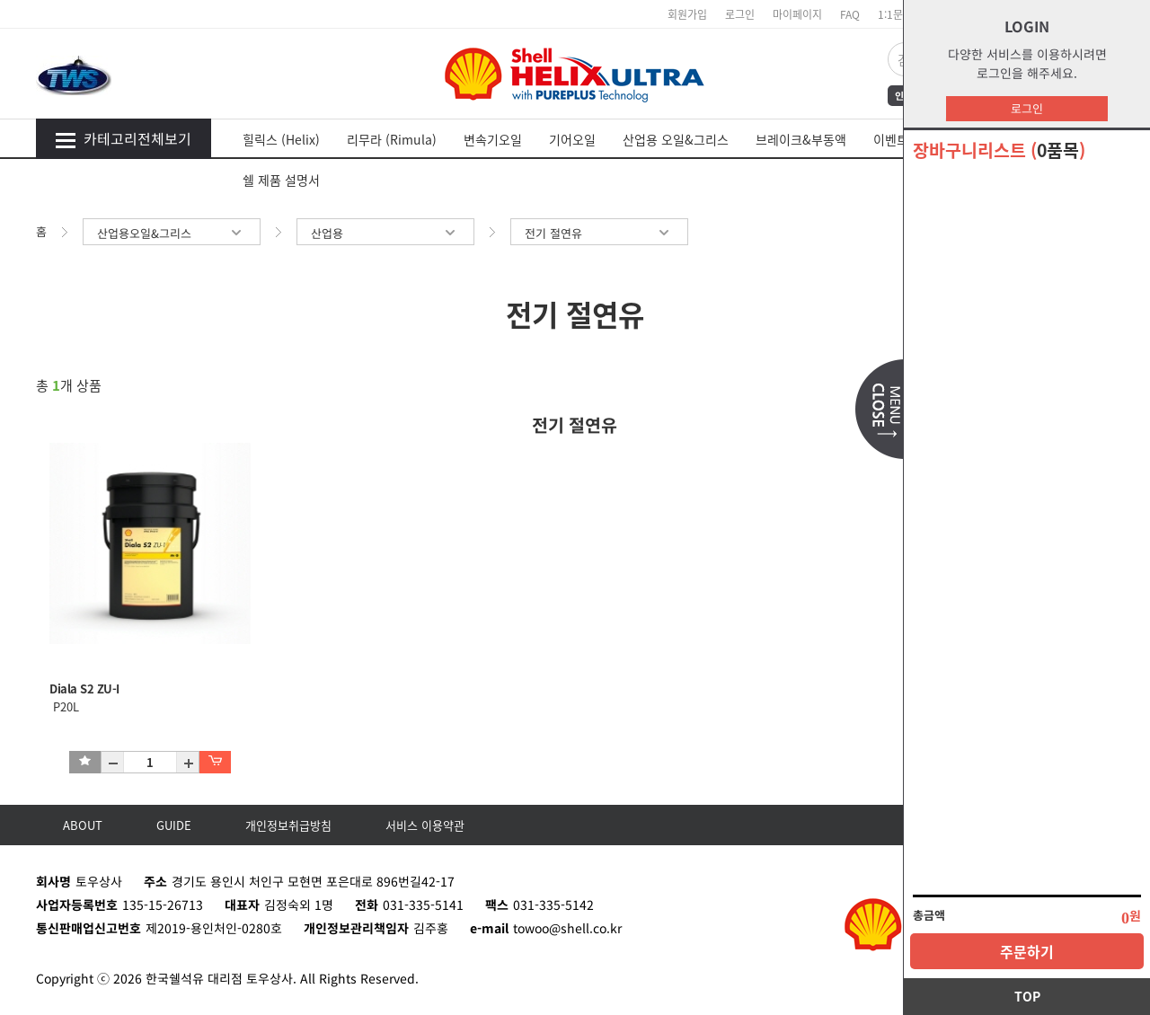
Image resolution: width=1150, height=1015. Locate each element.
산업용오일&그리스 (171, 233)
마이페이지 (797, 14)
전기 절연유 (599, 233)
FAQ (850, 14)
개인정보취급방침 (288, 825)
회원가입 (687, 14)
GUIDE (173, 825)
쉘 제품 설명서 (281, 180)
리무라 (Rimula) (392, 139)
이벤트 (890, 139)
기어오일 (572, 139)
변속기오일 (493, 139)
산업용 (385, 233)
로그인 (1027, 108)
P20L (64, 706)
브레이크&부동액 (801, 139)
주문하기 (1027, 951)
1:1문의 (895, 14)
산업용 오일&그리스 (676, 139)
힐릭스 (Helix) (281, 139)
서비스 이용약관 (424, 825)
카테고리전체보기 (123, 138)
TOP (1027, 996)
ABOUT (82, 825)
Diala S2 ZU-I (84, 688)
